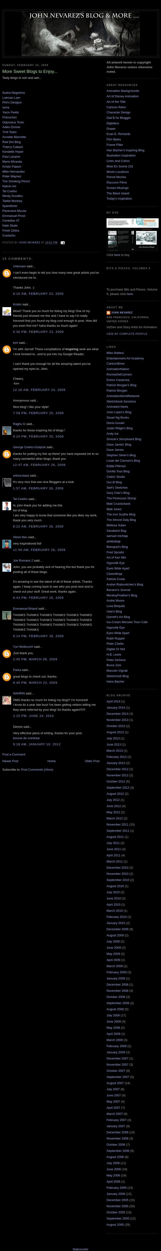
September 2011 (118, 830)
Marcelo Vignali (117, 670)
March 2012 (115, 818)
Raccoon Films (117, 182)
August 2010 (115, 886)
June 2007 (114, 1095)
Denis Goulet (115, 423)
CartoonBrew (116, 363)
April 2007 (114, 1107)
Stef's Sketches (117, 487)
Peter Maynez (11, 176)
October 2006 (116, 1144)
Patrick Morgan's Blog (121, 385)
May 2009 (113, 954)
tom (15, 342)
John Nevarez (122, 312)
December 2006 (118, 1132)
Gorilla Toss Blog (118, 471)
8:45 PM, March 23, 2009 (35, 682)
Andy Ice (113, 433)
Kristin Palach (11, 166)
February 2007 (117, 1120)
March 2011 (115, 861)
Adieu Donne (11, 127)
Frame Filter (115, 145)
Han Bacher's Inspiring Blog (125, 150)
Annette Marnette (14, 137)
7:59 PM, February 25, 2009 (38, 413)
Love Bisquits (116, 606)
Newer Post (10, 761)
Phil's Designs (12, 102)
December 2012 (118, 769)
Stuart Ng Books (118, 417)
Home (52, 761)
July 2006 (113, 1163)
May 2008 (113, 1027)
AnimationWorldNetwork (123, 396)
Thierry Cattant (12, 147)
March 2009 (115, 966)
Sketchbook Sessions (121, 401)
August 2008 (115, 1009)
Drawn (111, 128)
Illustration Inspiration (121, 155)
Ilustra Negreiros (13, 92)
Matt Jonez (114, 509)
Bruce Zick (114, 665)
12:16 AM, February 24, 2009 (39, 390)
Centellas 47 (10, 220)
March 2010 (115, 910)
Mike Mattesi (115, 353)
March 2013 (115, 750)
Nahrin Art (9, 186)
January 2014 (116, 707)
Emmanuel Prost (13, 216)
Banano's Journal (118, 590)
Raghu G (19, 424)
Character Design (118, 112)
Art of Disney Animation (123, 96)
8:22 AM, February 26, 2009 (38, 526)
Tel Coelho (9, 191)
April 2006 (114, 1181)
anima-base (21, 475)
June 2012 (114, 806)
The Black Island (118, 193)
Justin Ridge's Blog (120, 428)
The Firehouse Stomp (121, 498)
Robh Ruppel (116, 638)
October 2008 (116, 997)
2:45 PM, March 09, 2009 (35, 659)
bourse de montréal (26, 738)
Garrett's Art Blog (118, 617)
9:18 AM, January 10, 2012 (37, 744)
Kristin (17, 304)
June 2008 (114, 1021)
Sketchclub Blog (118, 676)
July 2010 (113, 892)
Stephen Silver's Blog (121, 455)
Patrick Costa (116, 579)
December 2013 (118, 713)
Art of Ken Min (116, 557)
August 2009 (115, 935)
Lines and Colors (118, 161)
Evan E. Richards (118, 134)
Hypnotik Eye (116, 563)
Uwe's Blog (114, 611)
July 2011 (113, 843)
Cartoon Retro (116, 107)
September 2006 (118, 1151)
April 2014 (114, 701)
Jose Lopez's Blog (119, 412)
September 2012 (118, 787)
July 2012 (113, 800)
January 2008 (116, 1052)
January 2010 (116, 923)
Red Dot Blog (11, 142)
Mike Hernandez (13, 171)
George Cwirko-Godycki (29, 447)
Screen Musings (118, 188)
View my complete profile (127, 334)
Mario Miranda (12, 161)
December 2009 (118, 929)
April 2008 (114, 1034)
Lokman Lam (11, 97)
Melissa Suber (116, 525)
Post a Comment (13, 754)
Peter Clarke (115, 643)
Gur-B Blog (114, 482)
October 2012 (116, 781)
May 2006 (113, 1175)
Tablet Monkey (12, 201)
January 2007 (116, 1126)
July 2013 (113, 738)
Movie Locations (118, 172)
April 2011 (114, 855)
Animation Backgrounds (123, 91)
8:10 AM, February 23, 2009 (38, 293)
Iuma (5, 107)
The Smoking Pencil (16, 181)
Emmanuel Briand (25, 608)
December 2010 (118, 867)
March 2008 (115, 1040)
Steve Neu (20, 537)
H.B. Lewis (114, 654)
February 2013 (117, 757)
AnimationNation (118, 369)
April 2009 (114, 960)
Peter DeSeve (116, 660)
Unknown (19, 266)
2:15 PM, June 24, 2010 (33, 716)
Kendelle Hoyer (12, 151)
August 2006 (115, 1157)
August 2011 (115, 837)
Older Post (92, 761)
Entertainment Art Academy (125, 358)
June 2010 (114, 898)
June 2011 (114, 849)
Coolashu (8, 235)
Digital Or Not (116, 649)
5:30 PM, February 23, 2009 (38, 332)
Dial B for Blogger (119, 118)
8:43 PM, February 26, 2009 (38, 597)
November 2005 (118, 1206)
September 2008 (118, 1003)
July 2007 (113, 1089)
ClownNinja (114, 574)
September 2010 (118, 880)
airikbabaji (114, 541)
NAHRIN (19, 693)
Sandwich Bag (116, 530)
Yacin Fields (10, 112)
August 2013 (115, 732)
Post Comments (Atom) (37, 769)
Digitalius (113, 123)
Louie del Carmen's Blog (123, 460)
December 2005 (118, 1200)
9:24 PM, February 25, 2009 (38, 436)
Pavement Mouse (14, 211)
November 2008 (118, 990)
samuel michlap (117, 536)
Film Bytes (114, 139)
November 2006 (118, 1138)
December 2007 (118, 1058)
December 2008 (118, 984)
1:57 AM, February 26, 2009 (38, 488)
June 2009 (114, 947)
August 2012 (115, 793)
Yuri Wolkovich (23, 646)
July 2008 (113, 1015)
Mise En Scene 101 (120, 166)
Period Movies (116, 177)
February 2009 (117, 972)
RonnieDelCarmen (119, 374)
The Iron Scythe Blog (121, 514)
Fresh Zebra (10, 230)
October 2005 (116, 1212)
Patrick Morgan (117, 390)
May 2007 (113, 1101)
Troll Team (9, 132)
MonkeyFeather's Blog (122, 595)
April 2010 (114, 904)
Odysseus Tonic (13, 122)
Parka (17, 670)
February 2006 (117, 1187)
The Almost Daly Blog (121, 520)
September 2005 (118, 1218)
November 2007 (118, 1064)
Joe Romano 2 (23, 560)
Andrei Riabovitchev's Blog (125, 584)
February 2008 (117, 1046)
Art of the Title (116, 101)
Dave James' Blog (119, 444)
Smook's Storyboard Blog (124, 439)
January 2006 (116, 1194)
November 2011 (118, 824)
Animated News (117, 406)
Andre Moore (115, 600)
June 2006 (114, 1169)
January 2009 (116, 978)
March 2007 (115, 1114)
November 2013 (118, 720)
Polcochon (9, 117)
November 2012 (118, 775)
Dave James (115, 449)
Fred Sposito (115, 552)
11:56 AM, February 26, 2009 (39, 550)
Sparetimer (10, 206)
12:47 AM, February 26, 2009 (39, 465)
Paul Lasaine (11, 156)
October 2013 (116, 726)
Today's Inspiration (119, 198)
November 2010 (118, 874)
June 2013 (114, 744)
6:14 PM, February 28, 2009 (38, 636)
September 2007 (118, 1077)
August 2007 (115, 1083)
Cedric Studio (116, 476)
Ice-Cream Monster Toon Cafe (127, 622)
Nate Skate (10, 225)
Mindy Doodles (12, 196)
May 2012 (113, 812)
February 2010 (117, 917)
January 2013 (116, 763)
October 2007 (116, 1070)
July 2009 (113, 941)
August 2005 (115, 1224)
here (117, 255)
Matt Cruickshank (118, 503)
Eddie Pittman (116, 466)
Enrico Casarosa (118, 380)
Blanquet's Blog (117, 547)
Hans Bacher (115, 681)
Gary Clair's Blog (118, 493)
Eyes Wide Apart (118, 568)
